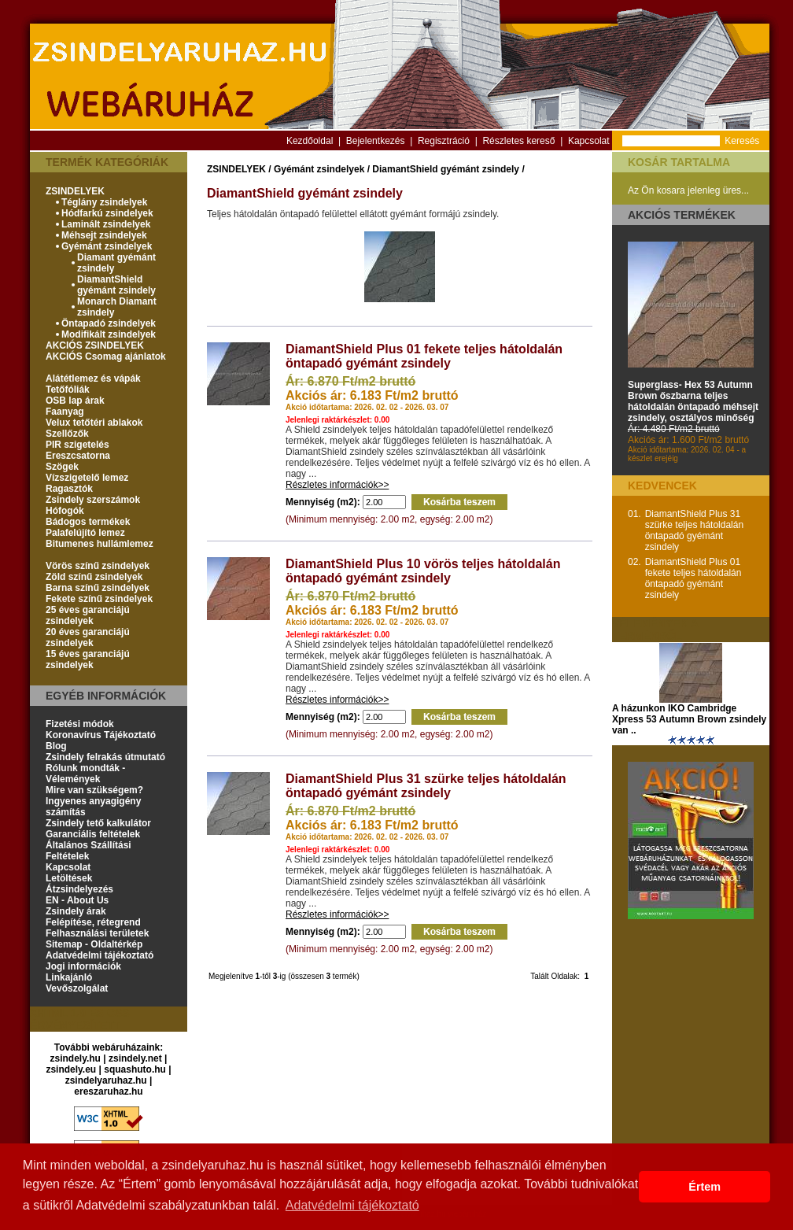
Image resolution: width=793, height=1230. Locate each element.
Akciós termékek (682, 215)
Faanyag (65, 411)
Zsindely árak (76, 911)
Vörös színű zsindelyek (97, 565)
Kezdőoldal (309, 140)
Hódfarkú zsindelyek (107, 213)
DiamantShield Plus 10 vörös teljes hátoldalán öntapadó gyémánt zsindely (423, 571)
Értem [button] (704, 1186)
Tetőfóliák (68, 389)
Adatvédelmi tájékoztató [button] (352, 1205)
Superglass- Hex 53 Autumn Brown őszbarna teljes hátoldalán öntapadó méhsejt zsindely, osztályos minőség (693, 401)
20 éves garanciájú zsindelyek (88, 637)
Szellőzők (67, 433)
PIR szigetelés (77, 444)
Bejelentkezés (375, 140)
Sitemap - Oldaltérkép (94, 944)
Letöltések (69, 878)
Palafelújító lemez (85, 532)
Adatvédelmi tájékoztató (99, 955)
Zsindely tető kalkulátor (98, 823)
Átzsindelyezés (79, 889)
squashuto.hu (135, 1069)
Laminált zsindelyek (105, 224)
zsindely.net (135, 1058)
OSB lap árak (75, 400)
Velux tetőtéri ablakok (94, 422)
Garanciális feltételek (93, 834)
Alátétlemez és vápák (93, 378)
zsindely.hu (75, 1058)
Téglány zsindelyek (104, 202)
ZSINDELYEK (75, 191)
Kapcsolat (589, 140)
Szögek (62, 466)
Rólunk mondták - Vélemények (85, 774)
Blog (56, 746)
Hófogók (65, 510)
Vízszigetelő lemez (87, 477)
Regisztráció (444, 140)
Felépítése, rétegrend (93, 922)
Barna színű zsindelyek (97, 587)
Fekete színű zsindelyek (99, 598)
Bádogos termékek (88, 521)
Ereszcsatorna (78, 455)
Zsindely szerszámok (93, 499)
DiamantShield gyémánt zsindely (116, 285)
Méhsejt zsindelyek (104, 235)
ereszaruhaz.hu (108, 1091)
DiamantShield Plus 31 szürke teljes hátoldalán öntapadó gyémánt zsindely (426, 786)
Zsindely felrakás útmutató (105, 757)
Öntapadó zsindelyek (108, 323)
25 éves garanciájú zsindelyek (88, 615)
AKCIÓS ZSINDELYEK (95, 345)
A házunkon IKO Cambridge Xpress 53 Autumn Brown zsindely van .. (689, 719)
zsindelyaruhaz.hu (106, 1080)
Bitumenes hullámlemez (99, 543)
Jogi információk (83, 966)
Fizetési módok (80, 724)
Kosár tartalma (679, 162)
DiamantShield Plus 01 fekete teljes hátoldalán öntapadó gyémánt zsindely (424, 356)
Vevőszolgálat (77, 988)
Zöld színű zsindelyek (94, 576)
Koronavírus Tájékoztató (101, 735)
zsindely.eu (71, 1069)
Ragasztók (69, 488)
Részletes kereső (518, 140)
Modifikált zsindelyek (108, 334)
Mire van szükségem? (94, 790)
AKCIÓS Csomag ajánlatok (106, 356)
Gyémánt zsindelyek (106, 246)
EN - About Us (77, 900)
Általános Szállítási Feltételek (88, 851)
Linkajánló (69, 977)
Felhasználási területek (97, 933)
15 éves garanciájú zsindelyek (88, 659)
